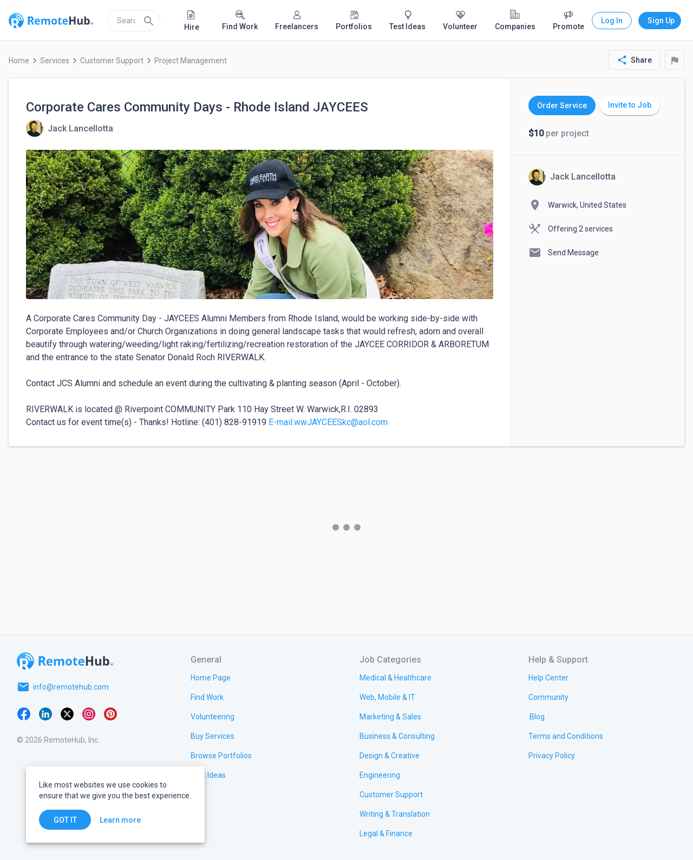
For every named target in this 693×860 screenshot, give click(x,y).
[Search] (149, 20)
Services (54, 60)
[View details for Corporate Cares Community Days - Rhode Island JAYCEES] (69, 128)
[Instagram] (89, 713)
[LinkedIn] (45, 713)
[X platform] (67, 713)
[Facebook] (24, 713)
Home (19, 60)
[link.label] (548, 677)
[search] (133, 20)
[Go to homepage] (65, 661)
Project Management (190, 60)
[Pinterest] (110, 713)
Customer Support (111, 60)
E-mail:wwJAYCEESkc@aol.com (328, 422)
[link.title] (210, 677)
